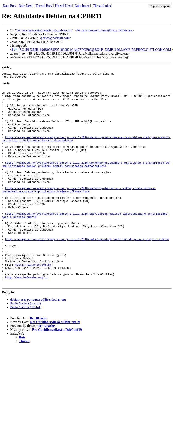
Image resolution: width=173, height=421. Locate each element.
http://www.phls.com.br (33, 305)
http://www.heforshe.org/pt (26, 320)
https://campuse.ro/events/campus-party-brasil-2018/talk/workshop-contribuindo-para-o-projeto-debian (87, 274)
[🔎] (15, 49)
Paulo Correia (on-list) (25, 347)
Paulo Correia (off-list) (25, 351)
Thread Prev (43, 5)
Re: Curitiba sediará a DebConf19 (55, 366)
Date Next (25, 5)
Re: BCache (38, 362)
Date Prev (9, 5)
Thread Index (102, 5)
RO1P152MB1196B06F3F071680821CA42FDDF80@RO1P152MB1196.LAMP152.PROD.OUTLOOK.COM (95, 49)
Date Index (82, 5)
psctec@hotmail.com (55, 38)
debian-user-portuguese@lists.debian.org (44, 30)
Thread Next (63, 5)
